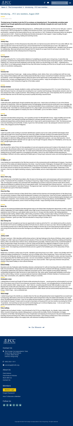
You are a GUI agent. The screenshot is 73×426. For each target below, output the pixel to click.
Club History (7, 373)
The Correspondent (15, 7)
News (3, 7)
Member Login (9, 390)
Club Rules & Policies (10, 375)
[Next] (69, 334)
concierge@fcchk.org (12, 365)
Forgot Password (9, 393)
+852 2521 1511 (10, 361)
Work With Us (7, 378)
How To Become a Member (12, 396)
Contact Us (6, 380)
